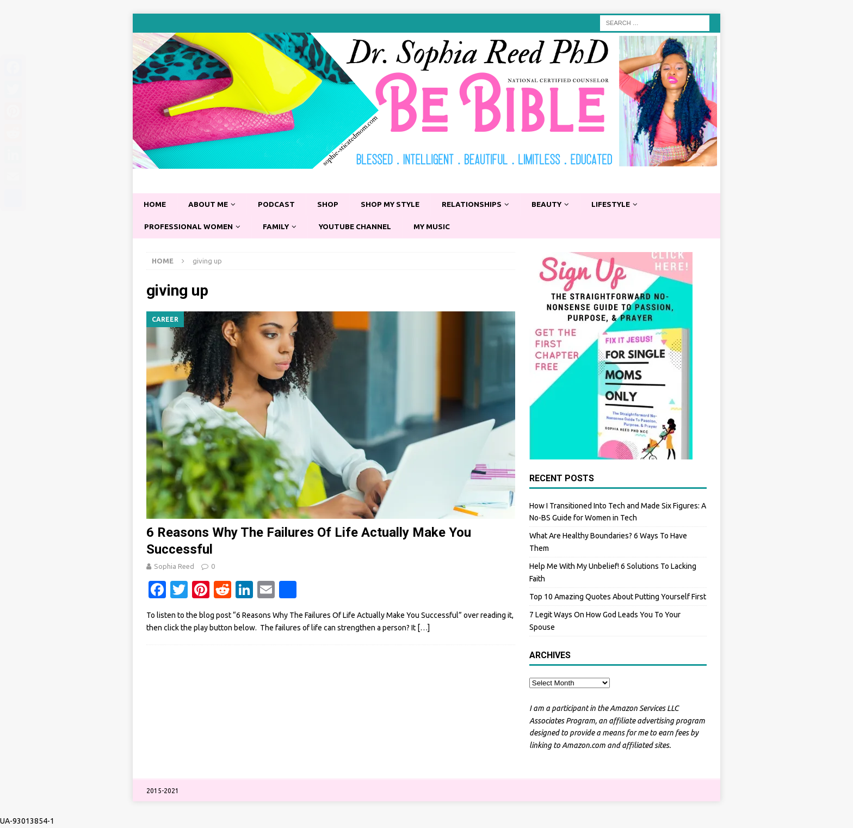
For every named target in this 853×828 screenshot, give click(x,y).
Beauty (556, 204)
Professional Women (190, 227)
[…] (423, 628)
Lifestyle (622, 204)
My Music (439, 227)
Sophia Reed (174, 567)
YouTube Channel (360, 227)
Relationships (479, 204)
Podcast (279, 204)
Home (155, 204)
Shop (331, 204)
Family (279, 227)
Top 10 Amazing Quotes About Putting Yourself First (617, 597)
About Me (210, 204)
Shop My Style (395, 204)
